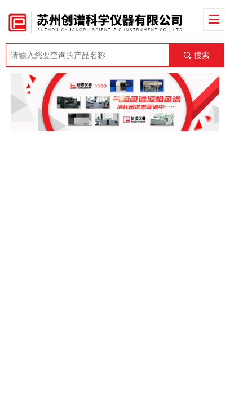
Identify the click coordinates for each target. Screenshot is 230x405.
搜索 (202, 55)
